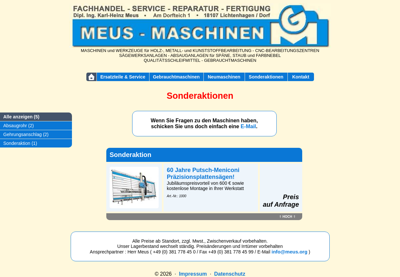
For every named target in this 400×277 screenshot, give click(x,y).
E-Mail (248, 126)
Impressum (193, 274)
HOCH (287, 216)
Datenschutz (229, 274)
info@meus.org (289, 251)
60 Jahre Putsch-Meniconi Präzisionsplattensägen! (203, 173)
